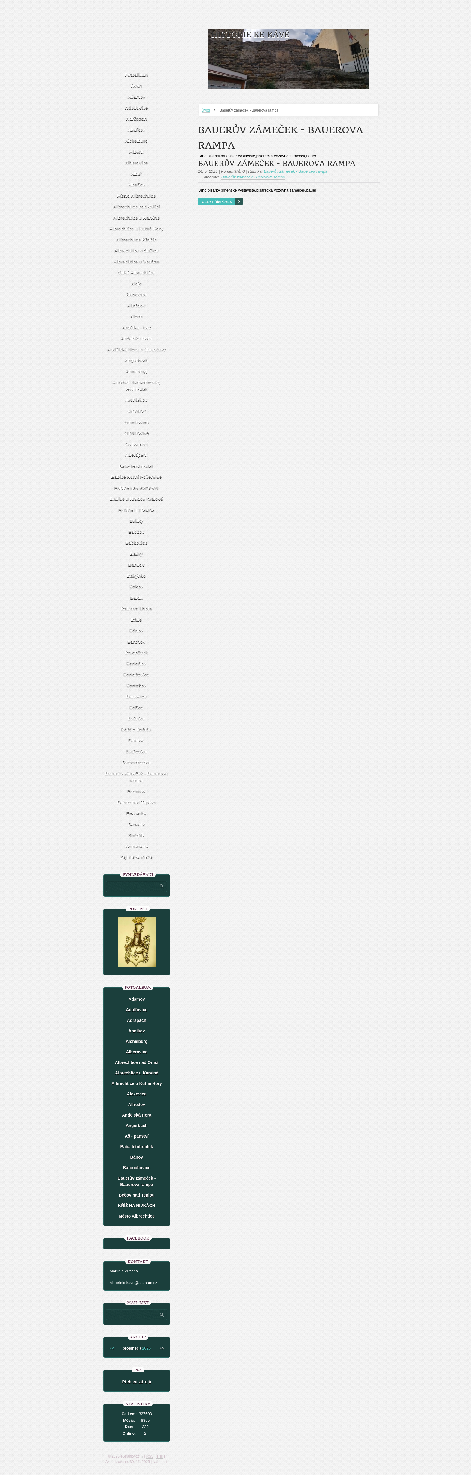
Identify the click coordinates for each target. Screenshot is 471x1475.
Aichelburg (136, 140)
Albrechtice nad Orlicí (136, 206)
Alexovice (136, 294)
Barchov (136, 641)
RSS (150, 1456)
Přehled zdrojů (136, 1381)
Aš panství (136, 444)
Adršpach (136, 118)
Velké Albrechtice (136, 272)
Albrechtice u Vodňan (136, 261)
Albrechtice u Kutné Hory (136, 228)
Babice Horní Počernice (136, 476)
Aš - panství (136, 1136)
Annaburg (136, 371)
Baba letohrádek (136, 466)
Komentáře (136, 846)
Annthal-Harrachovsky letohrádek (136, 386)
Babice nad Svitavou (136, 487)
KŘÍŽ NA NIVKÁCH (136, 1205)
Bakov (136, 586)
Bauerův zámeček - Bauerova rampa (276, 163)
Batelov (136, 740)
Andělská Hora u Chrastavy (136, 349)
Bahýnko (136, 575)
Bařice (136, 707)
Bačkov (136, 531)
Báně (136, 619)
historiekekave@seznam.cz (133, 1282)
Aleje (136, 283)
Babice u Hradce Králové (136, 498)
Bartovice (136, 696)
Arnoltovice (136, 422)
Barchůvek (136, 652)
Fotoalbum (136, 74)
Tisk (159, 1456)
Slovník (136, 834)
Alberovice (136, 162)
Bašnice (136, 718)
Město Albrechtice (136, 195)
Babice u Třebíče (136, 509)
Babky (136, 520)
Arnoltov (136, 410)
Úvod (206, 110)
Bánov (136, 630)
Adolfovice (136, 107)
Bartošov (136, 685)
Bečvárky (136, 813)
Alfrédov (136, 305)
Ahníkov (136, 129)
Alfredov (136, 1104)
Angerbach (136, 360)
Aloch (136, 316)
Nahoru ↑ (160, 1462)
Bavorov (136, 791)
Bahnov (136, 564)
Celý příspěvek (217, 202)
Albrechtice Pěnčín (136, 239)
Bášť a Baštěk (136, 729)
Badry (136, 553)
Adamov (136, 96)
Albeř (136, 173)
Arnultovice (136, 432)
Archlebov (136, 399)
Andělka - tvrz (136, 327)
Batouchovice (136, 762)
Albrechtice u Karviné (136, 217)
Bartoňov (136, 663)
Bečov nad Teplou (136, 802)
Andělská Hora (136, 338)
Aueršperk (136, 454)
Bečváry (136, 824)
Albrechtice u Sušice (136, 250)
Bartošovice (136, 674)
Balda (136, 597)
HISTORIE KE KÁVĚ (250, 34)
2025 (146, 1348)
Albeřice (136, 184)
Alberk (136, 151)
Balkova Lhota (136, 608)
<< (111, 1348)
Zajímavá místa (136, 856)
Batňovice (136, 751)
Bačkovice (136, 542)
